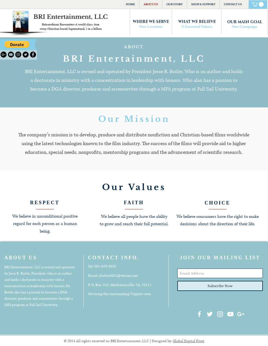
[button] (16, 44)
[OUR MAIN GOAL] (244, 22)
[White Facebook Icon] (199, 314)
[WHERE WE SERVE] (151, 22)
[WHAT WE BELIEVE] (197, 22)
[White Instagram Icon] (220, 314)
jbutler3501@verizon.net (118, 275)
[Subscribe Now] (220, 286)
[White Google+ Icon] (241, 314)
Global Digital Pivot (188, 341)
